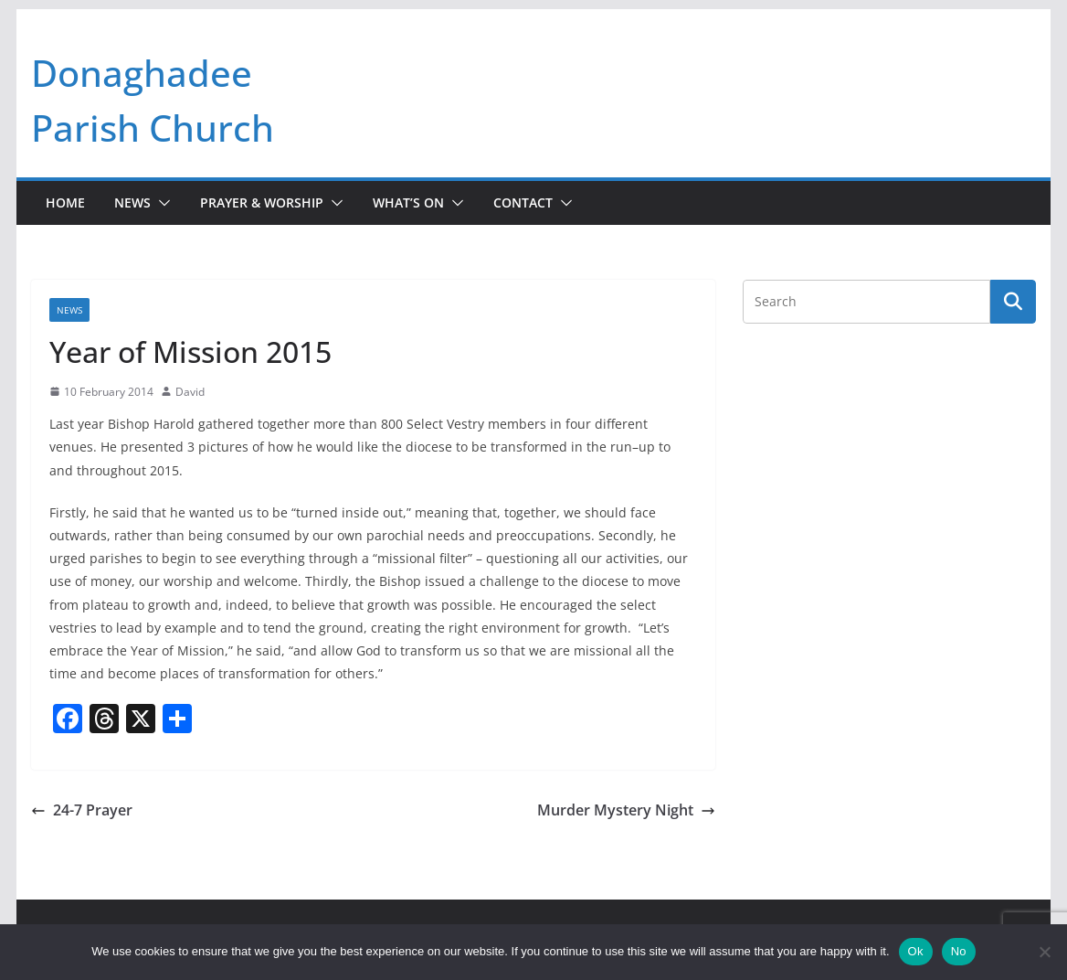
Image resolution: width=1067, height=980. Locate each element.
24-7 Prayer (81, 810)
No (959, 951)
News (132, 202)
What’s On (408, 202)
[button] (161, 203)
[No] (1044, 952)
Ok (916, 951)
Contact (523, 202)
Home (65, 202)
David (190, 391)
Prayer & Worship (261, 202)
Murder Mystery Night (626, 810)
